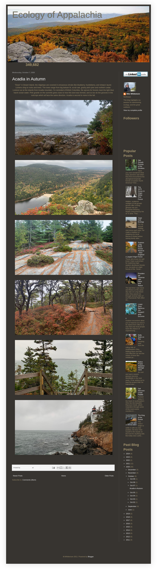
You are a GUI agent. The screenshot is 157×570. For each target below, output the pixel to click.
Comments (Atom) (29, 480)
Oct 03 (132, 499)
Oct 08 (132, 482)
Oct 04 (132, 496)
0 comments (45, 467)
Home (63, 476)
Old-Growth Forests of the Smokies (141, 164)
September (132, 506)
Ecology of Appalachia (57, 15)
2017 (128, 520)
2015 (128, 527)
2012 (128, 537)
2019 (128, 514)
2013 (128, 533)
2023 (128, 457)
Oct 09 (132, 479)
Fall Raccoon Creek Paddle (141, 392)
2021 (128, 463)
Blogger (90, 557)
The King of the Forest (141, 417)
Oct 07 (132, 485)
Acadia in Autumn (28, 79)
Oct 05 (132, 492)
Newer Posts (17, 476)
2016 (128, 523)
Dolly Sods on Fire (141, 337)
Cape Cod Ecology (141, 220)
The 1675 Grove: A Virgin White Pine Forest (141, 193)
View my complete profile (132, 110)
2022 (128, 460)
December (132, 470)
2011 (128, 540)
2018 (128, 517)
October (131, 476)
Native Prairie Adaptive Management (141, 366)
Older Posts (109, 476)
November (132, 473)
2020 (128, 467)
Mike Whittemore (26, 467)
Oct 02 (132, 502)
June (130, 510)
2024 (128, 454)
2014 (128, 530)
